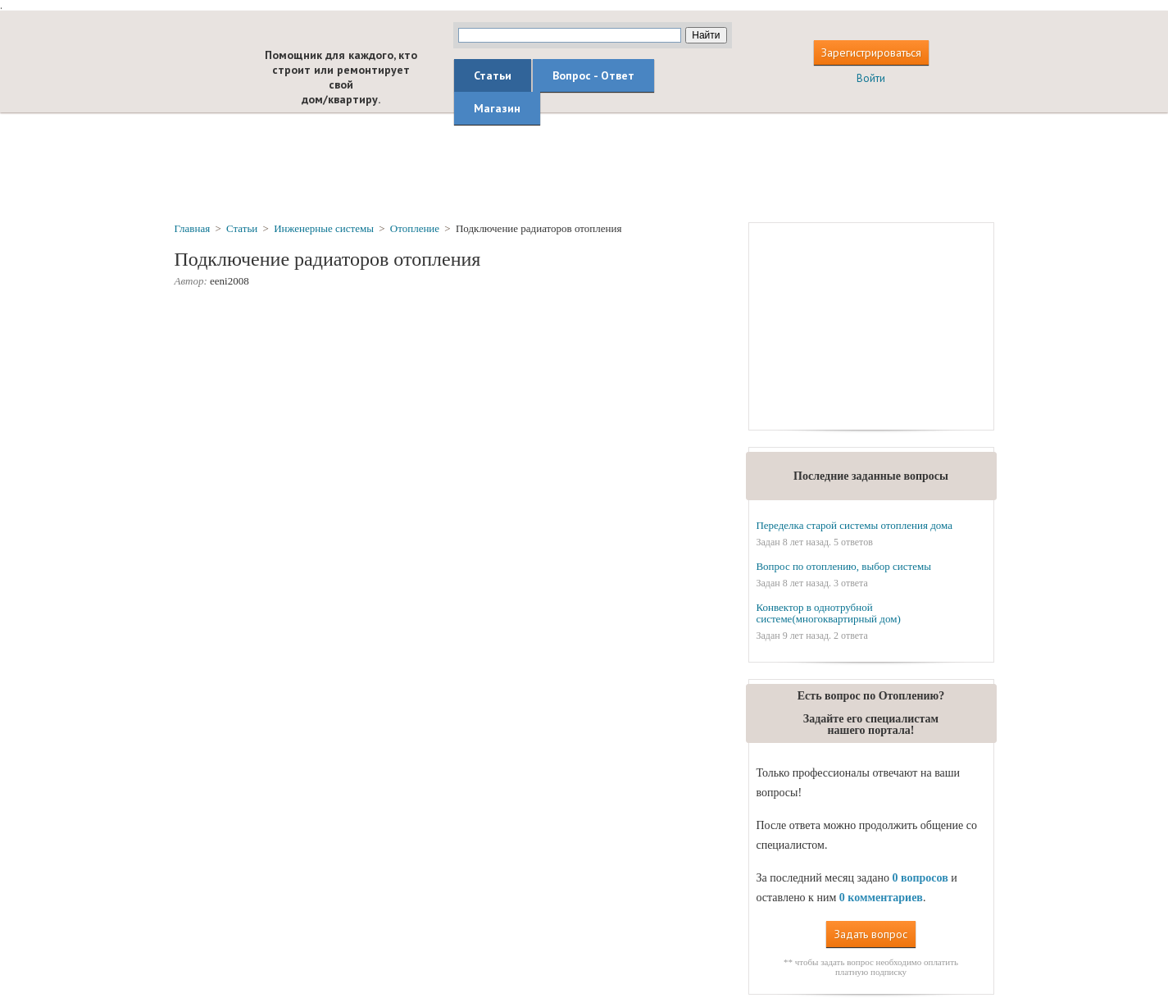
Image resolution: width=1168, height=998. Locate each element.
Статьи (492, 75)
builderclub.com (206, 71)
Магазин (497, 108)
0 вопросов (920, 878)
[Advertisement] (584, 166)
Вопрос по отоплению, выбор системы (843, 566)
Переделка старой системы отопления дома (854, 525)
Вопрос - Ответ (593, 75)
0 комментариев (881, 897)
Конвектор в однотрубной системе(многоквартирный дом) (828, 613)
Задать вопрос (870, 934)
